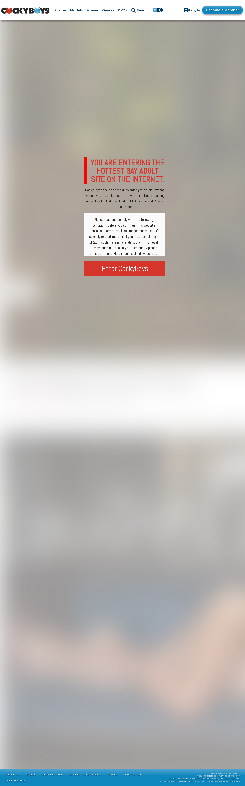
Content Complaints (84, 774)
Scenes (60, 10)
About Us (13, 774)
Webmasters (15, 780)
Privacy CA (133, 774)
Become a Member (222, 9)
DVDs (122, 10)
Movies (92, 10)
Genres (108, 10)
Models (76, 10)
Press (31, 774)
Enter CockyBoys (125, 268)
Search (143, 10)
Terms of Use (52, 774)
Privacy (112, 774)
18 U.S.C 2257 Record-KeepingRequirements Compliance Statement (218, 774)
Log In (194, 10)
